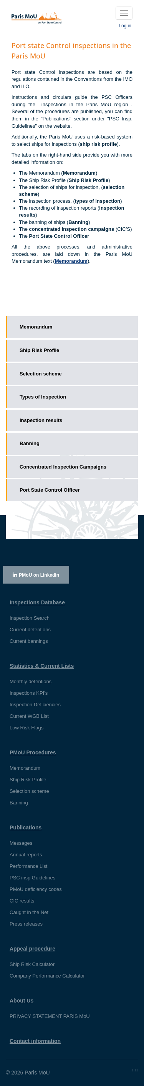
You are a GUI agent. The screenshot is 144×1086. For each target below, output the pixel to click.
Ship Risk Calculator (32, 964)
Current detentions (30, 629)
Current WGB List (29, 716)
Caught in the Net (29, 912)
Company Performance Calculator (47, 976)
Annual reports (26, 854)
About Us (21, 1001)
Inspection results (41, 420)
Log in (125, 25)
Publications (25, 827)
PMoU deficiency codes (36, 889)
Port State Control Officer (50, 490)
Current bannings (29, 641)
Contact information (35, 1041)
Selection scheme (41, 374)
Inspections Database (37, 602)
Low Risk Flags (26, 728)
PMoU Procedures (33, 752)
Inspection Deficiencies (35, 704)
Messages (21, 843)
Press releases (26, 924)
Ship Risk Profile (39, 350)
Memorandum (36, 327)
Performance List (28, 866)
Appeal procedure (32, 949)
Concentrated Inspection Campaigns (63, 467)
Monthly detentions (30, 681)
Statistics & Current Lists (42, 666)
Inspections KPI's (29, 693)
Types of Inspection (43, 397)
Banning (30, 443)
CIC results (22, 901)
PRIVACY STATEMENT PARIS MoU (50, 1016)
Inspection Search (30, 618)
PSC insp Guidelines (32, 878)
